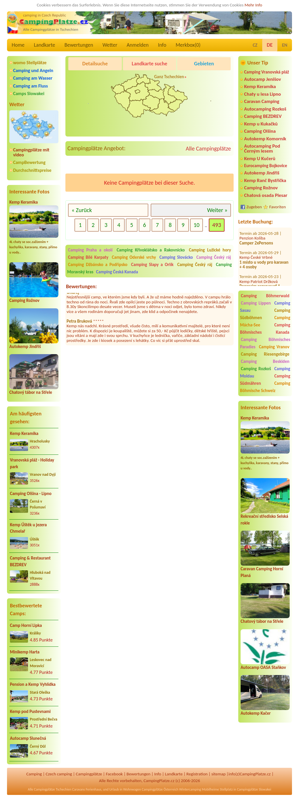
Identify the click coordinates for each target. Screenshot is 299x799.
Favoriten (277, 206)
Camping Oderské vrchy (134, 257)
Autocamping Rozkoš (265, 109)
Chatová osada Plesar (265, 195)
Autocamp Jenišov (262, 79)
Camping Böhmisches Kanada (265, 328)
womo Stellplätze (29, 62)
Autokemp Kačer (256, 713)
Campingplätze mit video (31, 152)
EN (284, 45)
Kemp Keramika (23, 202)
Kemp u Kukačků (261, 124)
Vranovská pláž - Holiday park (32, 463)
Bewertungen (79, 45)
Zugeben (254, 206)
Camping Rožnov (24, 300)
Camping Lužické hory (210, 250)
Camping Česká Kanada (117, 272)
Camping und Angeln (33, 70)
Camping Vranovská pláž (266, 72)
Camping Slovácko (176, 257)
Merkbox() (187, 45)
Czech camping (59, 774)
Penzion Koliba (252, 233)
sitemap (218, 774)
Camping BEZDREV (262, 116)
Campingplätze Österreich (160, 789)
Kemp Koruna (205, 78)
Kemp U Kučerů (259, 158)
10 (196, 224)
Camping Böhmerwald (265, 295)
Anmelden (138, 45)
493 (216, 224)
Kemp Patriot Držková (258, 276)
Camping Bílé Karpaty (88, 257)
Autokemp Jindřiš (25, 346)
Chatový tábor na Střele (30, 392)
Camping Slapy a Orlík (152, 264)
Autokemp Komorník (265, 139)
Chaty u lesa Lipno (262, 94)
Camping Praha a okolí (90, 250)
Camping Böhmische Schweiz (265, 387)
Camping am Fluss (30, 86)
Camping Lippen (256, 303)
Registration (197, 774)
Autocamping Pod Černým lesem (262, 148)
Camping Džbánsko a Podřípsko (97, 264)
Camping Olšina (260, 131)
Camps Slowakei (28, 93)
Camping (34, 774)
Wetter (109, 45)
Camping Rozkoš (256, 368)
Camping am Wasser (33, 78)
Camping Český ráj (214, 257)
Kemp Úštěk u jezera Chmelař (28, 528)
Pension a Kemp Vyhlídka (32, 684)
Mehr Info (253, 5)
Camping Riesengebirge (265, 354)
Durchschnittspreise (32, 170)
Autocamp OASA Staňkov (263, 667)
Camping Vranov (274, 346)
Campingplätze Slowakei (254, 789)
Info (162, 45)
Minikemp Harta (24, 652)
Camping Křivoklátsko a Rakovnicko (151, 250)
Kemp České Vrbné (255, 252)
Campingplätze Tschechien (52, 789)
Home (18, 45)
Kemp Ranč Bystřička (265, 180)
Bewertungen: (81, 286)
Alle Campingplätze (208, 148)
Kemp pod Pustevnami (30, 711)
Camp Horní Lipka (26, 625)
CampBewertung (29, 162)
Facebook (114, 774)
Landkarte (44, 45)
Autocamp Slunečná (28, 738)
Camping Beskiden (265, 361)
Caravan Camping (261, 101)
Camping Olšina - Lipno (30, 493)
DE (270, 45)
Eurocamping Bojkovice (265, 165)
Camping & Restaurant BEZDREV (30, 561)
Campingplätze (89, 774)
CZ (255, 45)
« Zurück (82, 210)
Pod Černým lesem (87, 78)
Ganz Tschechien (169, 76)
